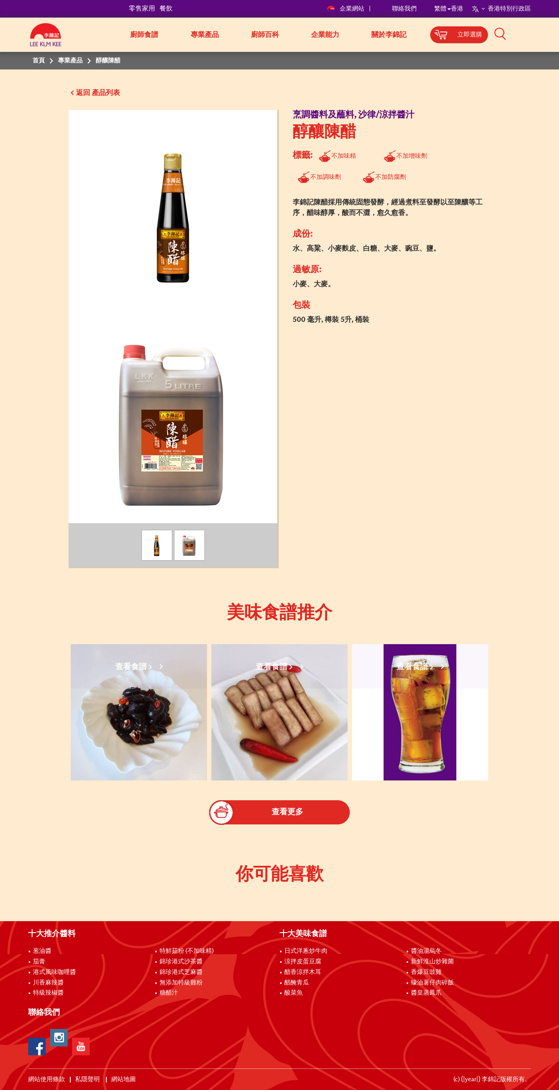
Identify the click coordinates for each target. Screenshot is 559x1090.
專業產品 (205, 34)
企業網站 (346, 8)
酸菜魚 (293, 993)
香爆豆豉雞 (426, 972)
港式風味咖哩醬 (54, 972)
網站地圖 (124, 1079)
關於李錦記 (389, 34)
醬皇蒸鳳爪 (426, 993)
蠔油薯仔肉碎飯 (432, 983)
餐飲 (166, 8)
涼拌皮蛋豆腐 (302, 962)
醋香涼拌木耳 (302, 972)
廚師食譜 (144, 34)
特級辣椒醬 (48, 993)
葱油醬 (43, 951)
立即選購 (469, 35)
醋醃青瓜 (296, 983)
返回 (83, 92)
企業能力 (325, 34)
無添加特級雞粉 (181, 983)
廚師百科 (265, 34)
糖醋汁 (169, 993)
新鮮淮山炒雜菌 (432, 962)
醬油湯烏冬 (426, 951)
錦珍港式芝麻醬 (181, 972)
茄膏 (39, 962)
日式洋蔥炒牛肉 (305, 951)
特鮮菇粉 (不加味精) (187, 951)
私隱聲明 (88, 1079)
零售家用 (142, 8)
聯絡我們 (404, 9)
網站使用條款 (46, 1079)
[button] (534, 34)
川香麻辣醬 (48, 983)
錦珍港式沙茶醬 (181, 962)
